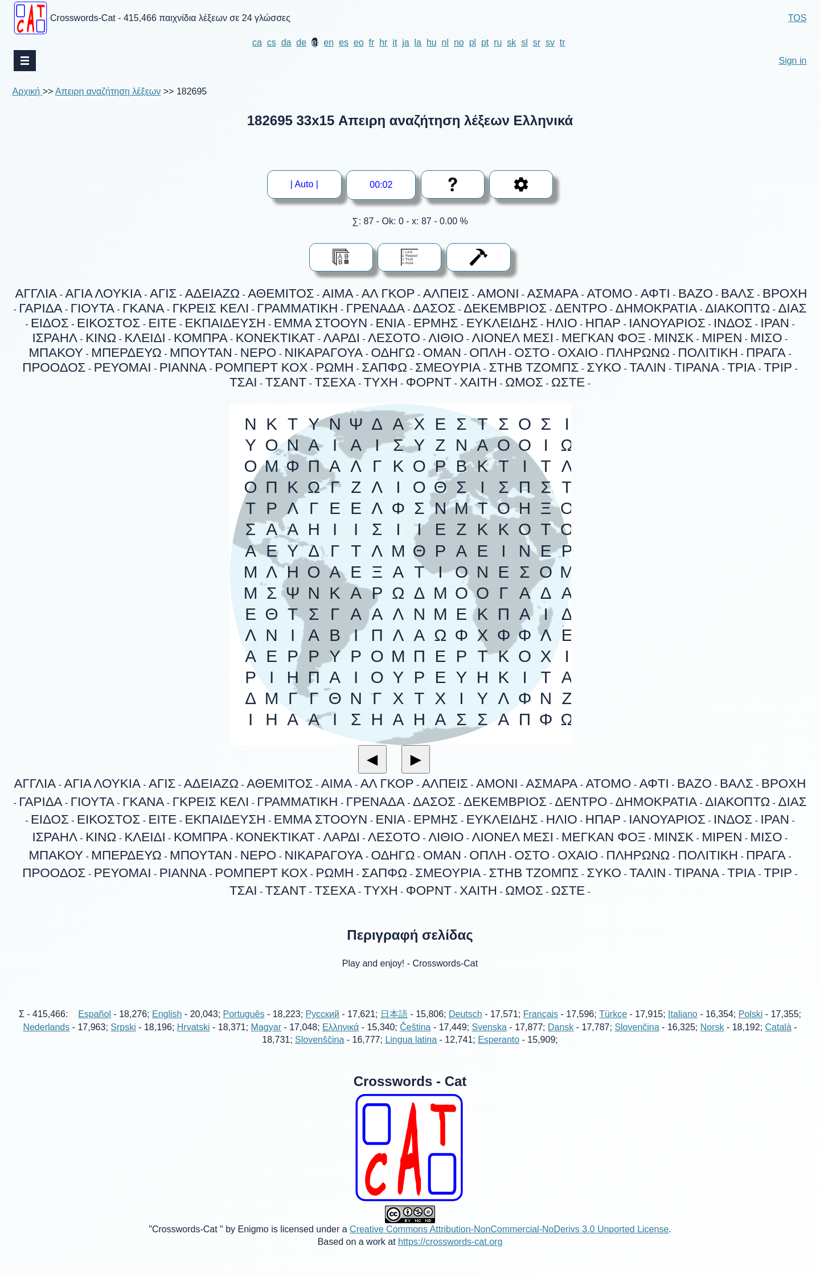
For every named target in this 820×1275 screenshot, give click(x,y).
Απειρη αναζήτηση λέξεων (108, 91)
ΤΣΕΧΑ (334, 382)
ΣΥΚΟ (604, 367)
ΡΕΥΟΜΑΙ (122, 367)
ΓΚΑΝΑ (143, 308)
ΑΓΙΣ (163, 293)
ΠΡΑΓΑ (766, 353)
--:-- (381, 185)
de (301, 42)
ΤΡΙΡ (778, 367)
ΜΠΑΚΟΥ (55, 353)
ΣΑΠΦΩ (384, 367)
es (343, 42)
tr (562, 42)
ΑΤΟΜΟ (609, 293)
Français (540, 1027)
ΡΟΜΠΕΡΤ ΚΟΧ (261, 367)
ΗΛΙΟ (561, 323)
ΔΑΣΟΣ (434, 308)
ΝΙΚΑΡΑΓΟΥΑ (324, 353)
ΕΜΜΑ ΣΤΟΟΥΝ (321, 323)
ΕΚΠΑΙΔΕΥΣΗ (224, 323)
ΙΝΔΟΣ (733, 323)
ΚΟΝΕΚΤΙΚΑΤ (275, 338)
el (314, 42)
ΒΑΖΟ (695, 293)
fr (372, 42)
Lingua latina (411, 1052)
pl (472, 42)
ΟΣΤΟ (532, 353)
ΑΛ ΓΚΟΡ (388, 293)
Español (94, 1027)
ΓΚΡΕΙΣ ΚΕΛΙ (211, 308)
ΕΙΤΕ (162, 323)
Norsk (712, 1039)
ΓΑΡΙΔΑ (40, 308)
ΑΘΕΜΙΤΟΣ (281, 293)
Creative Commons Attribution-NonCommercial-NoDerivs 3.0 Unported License (509, 1242)
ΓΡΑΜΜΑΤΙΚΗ (297, 308)
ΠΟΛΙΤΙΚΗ (708, 353)
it (394, 42)
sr (536, 42)
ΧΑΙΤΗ (478, 382)
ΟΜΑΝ (442, 353)
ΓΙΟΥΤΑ (92, 308)
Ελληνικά (340, 1039)
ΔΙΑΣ (792, 308)
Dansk (560, 1039)
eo (359, 42)
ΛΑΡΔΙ (341, 338)
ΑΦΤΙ (655, 293)
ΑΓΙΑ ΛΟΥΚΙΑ (103, 293)
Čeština (415, 1039)
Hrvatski (193, 1039)
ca (257, 42)
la (418, 42)
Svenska (489, 1039)
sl (524, 42)
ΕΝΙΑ (390, 323)
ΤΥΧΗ (381, 382)
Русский (322, 1027)
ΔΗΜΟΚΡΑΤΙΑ (657, 308)
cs (271, 42)
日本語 (394, 1027)
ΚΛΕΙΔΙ (144, 338)
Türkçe (613, 1027)
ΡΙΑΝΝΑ (183, 367)
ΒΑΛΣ (738, 293)
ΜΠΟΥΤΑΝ (201, 353)
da (286, 42)
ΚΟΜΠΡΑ (201, 338)
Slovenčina (636, 1039)
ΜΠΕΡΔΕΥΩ (126, 353)
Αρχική (28, 91)
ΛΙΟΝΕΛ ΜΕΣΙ (513, 338)
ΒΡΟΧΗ (784, 293)
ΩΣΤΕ (568, 382)
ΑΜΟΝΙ (498, 293)
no (459, 42)
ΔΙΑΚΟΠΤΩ (737, 308)
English (167, 1027)
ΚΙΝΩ (100, 338)
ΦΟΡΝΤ (429, 382)
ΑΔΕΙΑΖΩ (212, 293)
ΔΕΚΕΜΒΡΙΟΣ (505, 308)
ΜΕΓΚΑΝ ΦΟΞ (603, 338)
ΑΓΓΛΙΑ (36, 293)
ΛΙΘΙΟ (446, 338)
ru (498, 42)
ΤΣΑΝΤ (285, 382)
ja (405, 42)
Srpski (123, 1039)
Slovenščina (319, 1052)
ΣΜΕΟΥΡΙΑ (448, 367)
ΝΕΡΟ (258, 353)
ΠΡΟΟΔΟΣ (53, 367)
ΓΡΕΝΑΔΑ (375, 308)
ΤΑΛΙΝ (647, 367)
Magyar (266, 1039)
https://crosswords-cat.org (450, 1254)
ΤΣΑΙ (243, 382)
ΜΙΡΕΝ (722, 338)
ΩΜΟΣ (524, 382)
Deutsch (465, 1027)
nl (445, 42)
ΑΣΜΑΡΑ (553, 293)
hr (383, 42)
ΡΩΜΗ (335, 367)
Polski (751, 1027)
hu (432, 42)
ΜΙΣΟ (766, 338)
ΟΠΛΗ (487, 353)
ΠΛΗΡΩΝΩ (638, 353)
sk (511, 42)
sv (550, 42)
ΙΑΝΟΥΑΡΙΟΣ (667, 323)
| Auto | (308, 184)
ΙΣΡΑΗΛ (54, 338)
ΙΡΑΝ (774, 323)
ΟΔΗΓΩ (393, 353)
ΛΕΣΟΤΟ (394, 338)
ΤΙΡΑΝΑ (696, 367)
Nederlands (46, 1039)
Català (778, 1039)
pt (485, 42)
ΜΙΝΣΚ (674, 338)
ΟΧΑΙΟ (577, 353)
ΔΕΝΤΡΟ (581, 308)
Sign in (792, 60)
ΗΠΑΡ (603, 323)
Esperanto (498, 1052)
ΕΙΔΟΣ (50, 323)
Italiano (683, 1027)
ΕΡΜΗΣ (435, 323)
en (328, 42)
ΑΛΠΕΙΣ (446, 293)
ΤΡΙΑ (741, 367)
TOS (797, 18)
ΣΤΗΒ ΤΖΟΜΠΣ (534, 367)
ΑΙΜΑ (338, 293)
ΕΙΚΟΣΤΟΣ (108, 323)
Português (244, 1027)
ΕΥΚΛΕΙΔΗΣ (502, 323)
